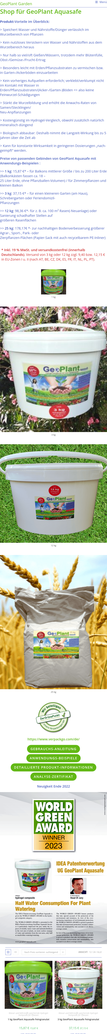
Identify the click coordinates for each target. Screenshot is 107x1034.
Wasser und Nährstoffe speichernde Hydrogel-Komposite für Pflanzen (28, 1014)
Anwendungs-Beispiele (53, 758)
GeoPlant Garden (16, 3)
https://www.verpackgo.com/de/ (53, 739)
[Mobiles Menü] (100, 2)
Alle (99, 952)
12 (90, 952)
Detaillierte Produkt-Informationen (53, 767)
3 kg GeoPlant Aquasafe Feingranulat (78, 1019)
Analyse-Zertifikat (53, 776)
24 (94, 952)
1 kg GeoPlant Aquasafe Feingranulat (28, 1019)
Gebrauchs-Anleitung (53, 749)
